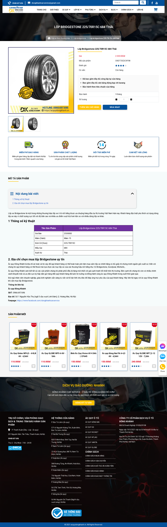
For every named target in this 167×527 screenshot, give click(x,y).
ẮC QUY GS (89, 427)
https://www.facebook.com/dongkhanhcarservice (38, 300)
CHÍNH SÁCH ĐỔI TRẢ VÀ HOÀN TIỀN (99, 466)
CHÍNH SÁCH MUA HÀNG (94, 456)
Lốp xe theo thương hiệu (60, 38)
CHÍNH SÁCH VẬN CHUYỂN (95, 461)
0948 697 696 (17, 3)
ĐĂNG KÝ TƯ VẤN (83, 403)
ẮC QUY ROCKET (91, 432)
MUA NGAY (115, 107)
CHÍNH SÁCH (92, 452)
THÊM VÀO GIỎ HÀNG (89, 107)
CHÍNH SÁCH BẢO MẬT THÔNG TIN (98, 476)
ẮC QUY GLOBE (91, 447)
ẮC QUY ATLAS (91, 437)
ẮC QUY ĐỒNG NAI (92, 422)
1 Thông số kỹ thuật (22, 199)
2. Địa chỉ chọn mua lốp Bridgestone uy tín (30, 203)
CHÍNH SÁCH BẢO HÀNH (94, 471)
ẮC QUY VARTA (91, 442)
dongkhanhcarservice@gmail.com (46, 3)
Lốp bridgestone (80, 38)
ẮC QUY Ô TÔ (92, 418)
